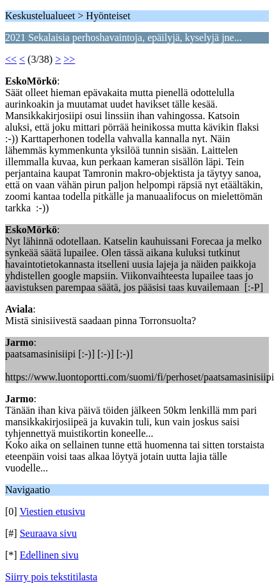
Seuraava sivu (48, 533)
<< (11, 59)
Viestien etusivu (52, 511)
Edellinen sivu (49, 555)
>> (69, 59)
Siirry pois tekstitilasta (51, 576)
